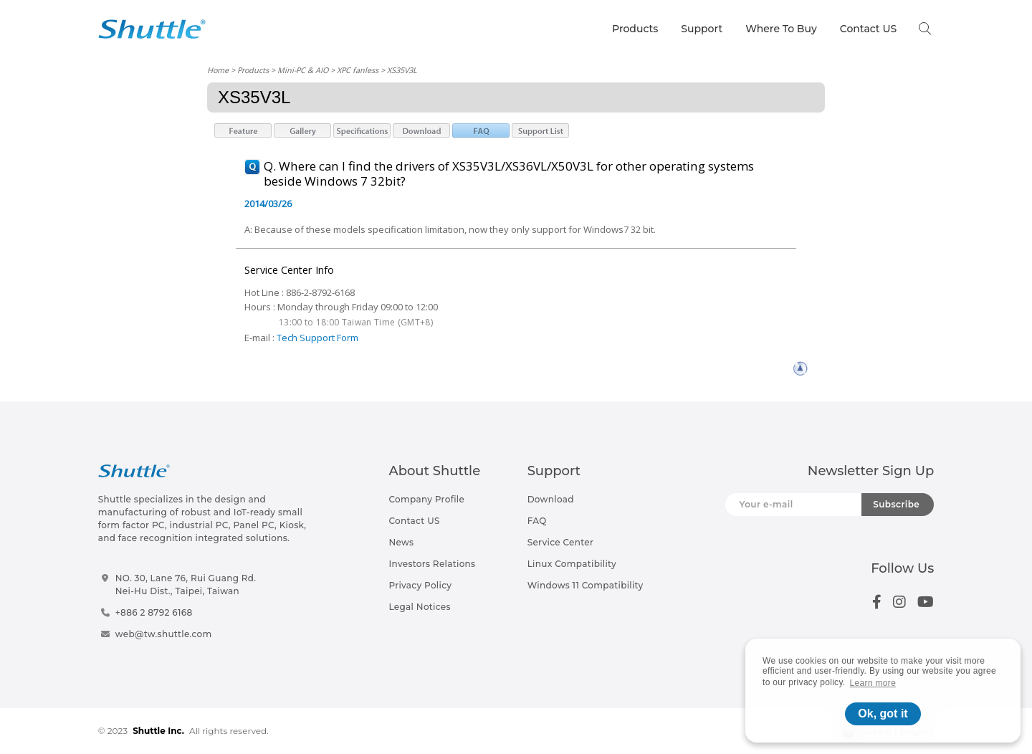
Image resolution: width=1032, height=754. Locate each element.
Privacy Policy (420, 585)
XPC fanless (357, 70)
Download (550, 499)
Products (635, 28)
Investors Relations (431, 563)
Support (701, 28)
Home (218, 70)
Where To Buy (781, 28)
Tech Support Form (317, 337)
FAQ (537, 520)
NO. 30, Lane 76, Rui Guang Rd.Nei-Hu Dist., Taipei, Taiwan (186, 584)
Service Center (560, 542)
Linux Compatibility (571, 563)
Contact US (868, 28)
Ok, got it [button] (882, 713)
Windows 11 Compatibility (585, 585)
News (401, 542)
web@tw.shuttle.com (163, 634)
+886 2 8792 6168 (154, 612)
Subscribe (896, 504)
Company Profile (426, 499)
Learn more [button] (873, 683)
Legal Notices (419, 606)
